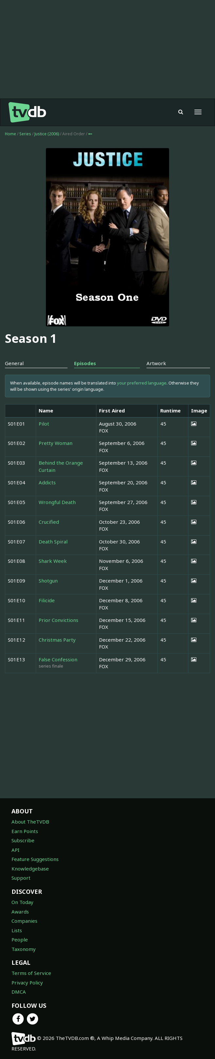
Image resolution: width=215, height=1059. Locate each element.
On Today (22, 902)
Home (10, 134)
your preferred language (141, 383)
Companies (24, 920)
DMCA (18, 991)
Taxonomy (23, 949)
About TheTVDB (30, 821)
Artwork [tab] (156, 363)
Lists (16, 930)
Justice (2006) (47, 134)
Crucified (49, 521)
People (19, 939)
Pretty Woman (55, 443)
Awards (20, 911)
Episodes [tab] (85, 363)
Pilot (44, 423)
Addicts (47, 482)
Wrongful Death (57, 502)
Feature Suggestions (35, 859)
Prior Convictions (58, 620)
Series (25, 134)
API (15, 850)
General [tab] (14, 363)
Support (20, 877)
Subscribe (22, 840)
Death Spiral (53, 541)
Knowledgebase (30, 868)
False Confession (58, 659)
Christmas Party (57, 639)
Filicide (47, 600)
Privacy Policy (27, 982)
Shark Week (53, 561)
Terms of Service (31, 973)
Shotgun (48, 580)
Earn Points (24, 831)
